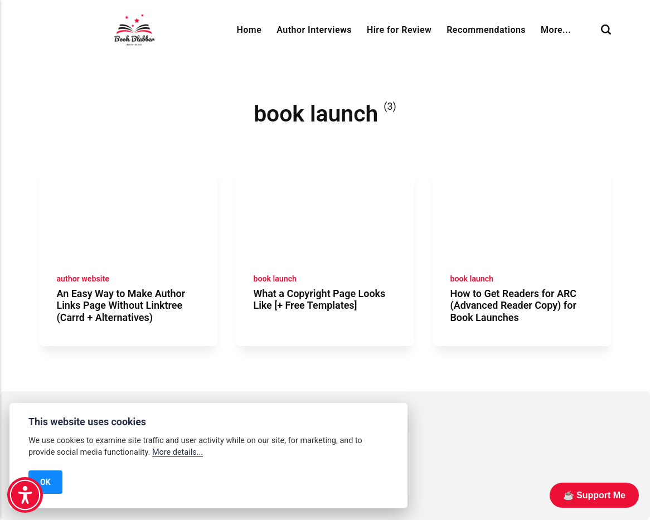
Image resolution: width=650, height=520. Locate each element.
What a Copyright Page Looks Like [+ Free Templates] (319, 300)
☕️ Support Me (594, 495)
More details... (177, 452)
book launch (275, 278)
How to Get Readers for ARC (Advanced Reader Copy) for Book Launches (513, 305)
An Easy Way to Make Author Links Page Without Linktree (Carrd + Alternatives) (120, 305)
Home (249, 30)
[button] (25, 495)
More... (556, 30)
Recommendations (486, 30)
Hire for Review (399, 30)
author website (82, 278)
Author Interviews (314, 30)
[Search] (606, 29)
